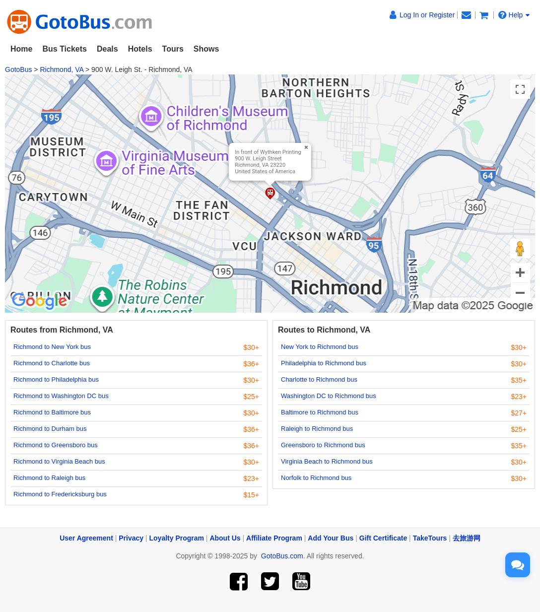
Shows (206, 49)
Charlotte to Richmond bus (319, 379)
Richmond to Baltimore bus (52, 412)
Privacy (131, 538)
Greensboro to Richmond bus (323, 445)
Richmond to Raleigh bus (49, 477)
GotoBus (18, 69)
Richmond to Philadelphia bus (56, 379)
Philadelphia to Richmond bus (323, 363)
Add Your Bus (330, 538)
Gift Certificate (383, 538)
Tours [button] (173, 49)
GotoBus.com (282, 556)
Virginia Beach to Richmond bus (327, 461)
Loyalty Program (176, 538)
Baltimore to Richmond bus (319, 412)
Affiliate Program (274, 538)
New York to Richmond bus (319, 346)
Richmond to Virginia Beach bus (59, 461)
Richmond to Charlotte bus (51, 363)
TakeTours (430, 538)
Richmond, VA (61, 69)
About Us (224, 538)
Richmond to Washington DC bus (61, 396)
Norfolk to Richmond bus (316, 477)
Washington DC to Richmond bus (328, 396)
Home (21, 49)
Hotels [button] (140, 49)
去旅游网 (466, 538)
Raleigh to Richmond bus (317, 428)
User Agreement (86, 538)
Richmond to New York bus (52, 346)
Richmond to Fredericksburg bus (60, 494)
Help (514, 15)
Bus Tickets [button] (64, 49)
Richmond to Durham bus (49, 428)
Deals (107, 49)
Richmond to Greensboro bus (55, 445)
